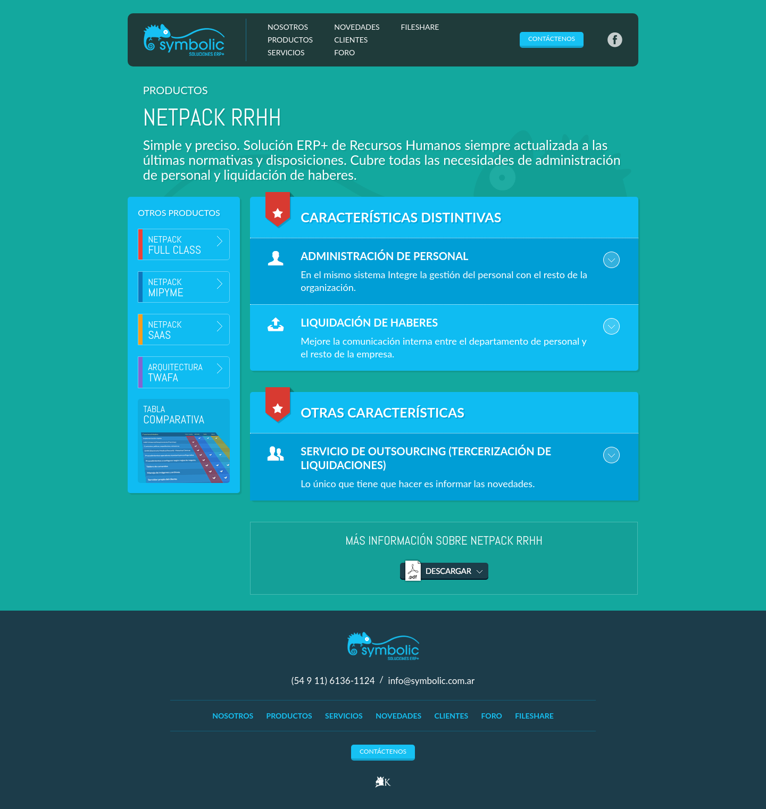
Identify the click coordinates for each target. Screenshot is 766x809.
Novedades (356, 26)
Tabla (173, 415)
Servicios (286, 52)
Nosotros (288, 26)
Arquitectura (175, 373)
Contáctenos (551, 39)
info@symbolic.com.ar (431, 680)
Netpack (174, 245)
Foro (344, 52)
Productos (290, 39)
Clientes (351, 39)
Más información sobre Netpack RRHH (444, 540)
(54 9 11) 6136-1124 (334, 680)
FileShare (420, 26)
